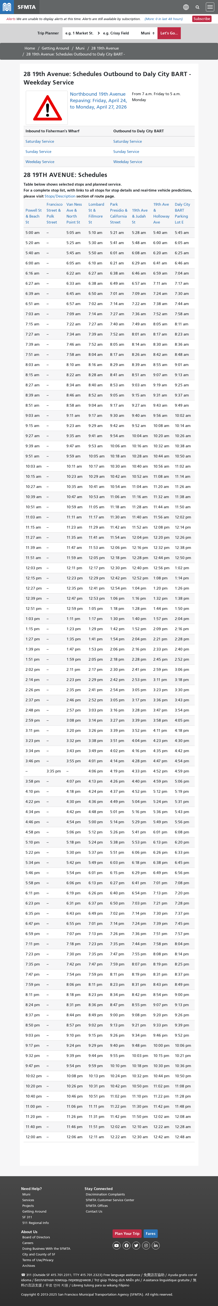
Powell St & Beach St (34, 216)
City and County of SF (38, 1254)
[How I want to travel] (147, 33)
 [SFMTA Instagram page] (146, 1246)
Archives (28, 1266)
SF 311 (27, 1217)
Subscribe (202, 19)
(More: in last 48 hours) (164, 19)
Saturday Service (40, 141)
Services (28, 1200)
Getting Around (55, 48)
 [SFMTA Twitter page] (136, 1246)
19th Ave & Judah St (140, 216)
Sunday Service (38, 151)
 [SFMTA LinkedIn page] (155, 1246)
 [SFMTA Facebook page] (126, 1246)
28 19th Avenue (105, 48)
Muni (80, 48)
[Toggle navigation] (210, 6)
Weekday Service (40, 162)
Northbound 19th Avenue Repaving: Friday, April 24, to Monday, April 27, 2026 (98, 100)
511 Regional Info (35, 1223)
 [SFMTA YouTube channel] (116, 1246)
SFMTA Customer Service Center (110, 1200)
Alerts (10, 19)
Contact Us (94, 1211)
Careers (27, 1243)
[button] (186, 7)
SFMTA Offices (97, 1206)
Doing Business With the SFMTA (46, 1249)
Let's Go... (169, 33)
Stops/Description (60, 196)
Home (30, 48)
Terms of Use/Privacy (38, 1260)
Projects (28, 1206)
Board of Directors (36, 1237)
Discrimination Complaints (105, 1194)
